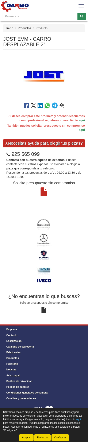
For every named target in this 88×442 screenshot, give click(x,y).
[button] (61, 106)
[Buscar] (81, 16)
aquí (82, 120)
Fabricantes (13, 352)
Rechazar (42, 437)
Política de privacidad (19, 381)
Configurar (60, 437)
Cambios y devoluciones (21, 398)
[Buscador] (40, 16)
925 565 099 (26, 154)
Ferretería (12, 363)
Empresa (11, 329)
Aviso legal (13, 375)
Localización (14, 340)
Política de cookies (17, 386)
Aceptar (26, 437)
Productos (24, 28)
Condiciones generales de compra (26, 392)
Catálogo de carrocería (20, 346)
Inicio (9, 28)
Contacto (11, 335)
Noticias (11, 369)
